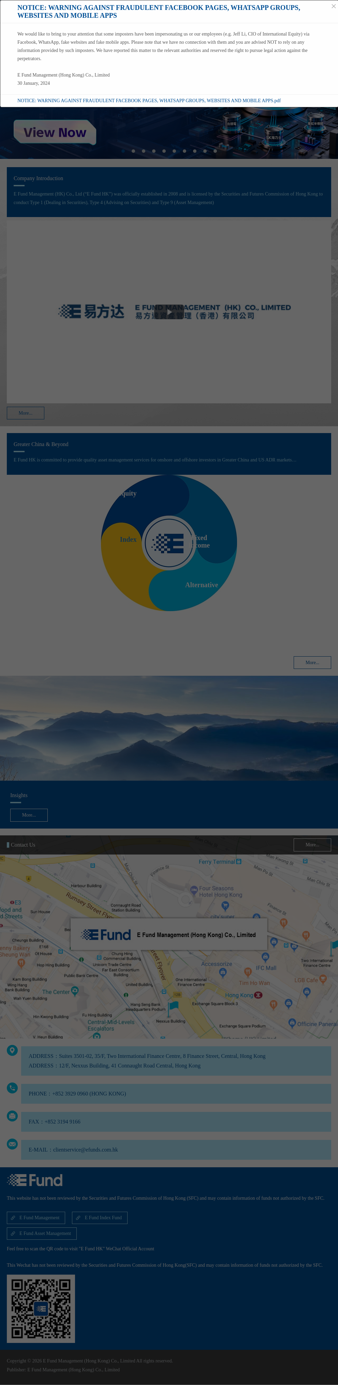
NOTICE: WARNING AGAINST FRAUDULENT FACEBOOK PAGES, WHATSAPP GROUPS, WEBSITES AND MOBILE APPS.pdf (149, 100)
